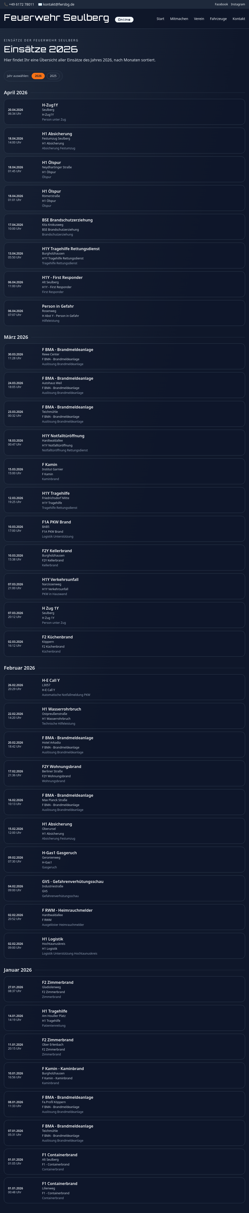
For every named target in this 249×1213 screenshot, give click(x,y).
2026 (38, 76)
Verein (199, 18)
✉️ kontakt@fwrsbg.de (56, 4)
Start (160, 18)
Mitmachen (179, 18)
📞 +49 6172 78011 (19, 4)
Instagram (238, 4)
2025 (53, 76)
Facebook (221, 4)
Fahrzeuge (218, 18)
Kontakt (239, 18)
